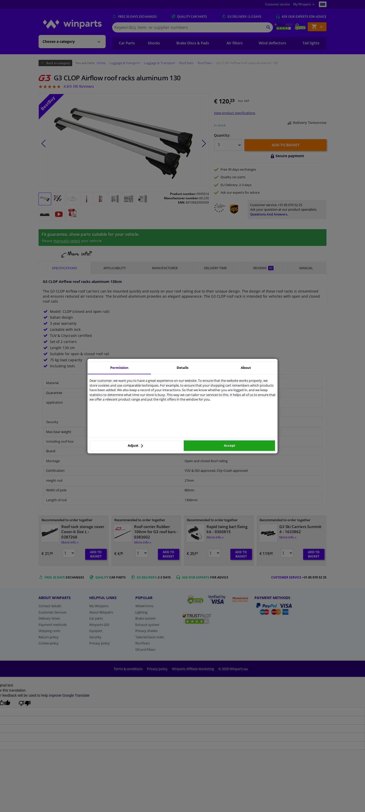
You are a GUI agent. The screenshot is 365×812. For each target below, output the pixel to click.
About (246, 367)
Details (182, 367)
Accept (229, 445)
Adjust (135, 445)
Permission (119, 367)
